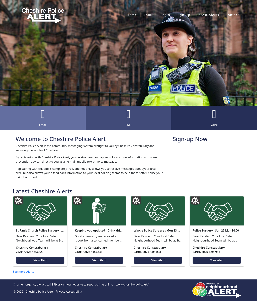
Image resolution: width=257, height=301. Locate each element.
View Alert (40, 260)
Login (165, 15)
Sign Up (183, 15)
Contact (232, 15)
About (148, 15)
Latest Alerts (208, 15)
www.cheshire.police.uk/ (132, 284)
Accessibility (74, 292)
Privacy (60, 292)
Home (132, 15)
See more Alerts (23, 272)
